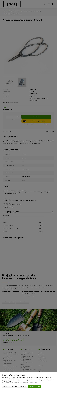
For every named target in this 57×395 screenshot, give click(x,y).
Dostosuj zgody (23, 386)
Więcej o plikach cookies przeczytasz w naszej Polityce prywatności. (19, 382)
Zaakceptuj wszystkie (35, 386)
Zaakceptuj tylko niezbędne (10, 386)
